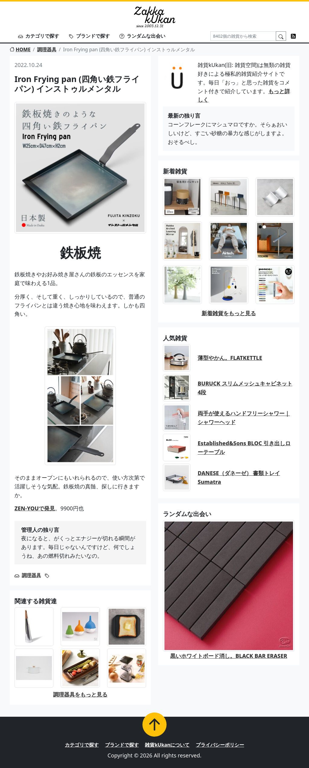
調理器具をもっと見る (80, 694)
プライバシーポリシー (220, 744)
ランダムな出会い (142, 36)
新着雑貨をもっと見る (229, 313)
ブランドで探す (89, 36)
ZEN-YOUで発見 (34, 508)
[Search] (243, 36)
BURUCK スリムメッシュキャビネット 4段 (245, 388)
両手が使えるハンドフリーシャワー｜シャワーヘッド (244, 418)
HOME (20, 49)
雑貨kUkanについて (167, 744)
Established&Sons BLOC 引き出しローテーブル (244, 447)
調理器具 (46, 49)
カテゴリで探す (38, 36)
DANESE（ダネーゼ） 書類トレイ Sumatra (239, 477)
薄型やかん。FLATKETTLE (230, 357)
